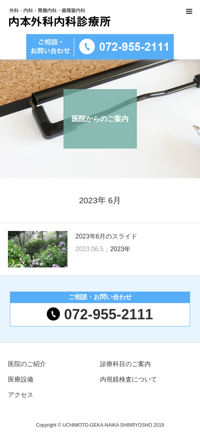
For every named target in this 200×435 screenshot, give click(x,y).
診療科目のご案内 (125, 364)
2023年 (120, 249)
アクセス (20, 394)
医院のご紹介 (27, 364)
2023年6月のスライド (106, 236)
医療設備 (20, 379)
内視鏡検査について (128, 379)
